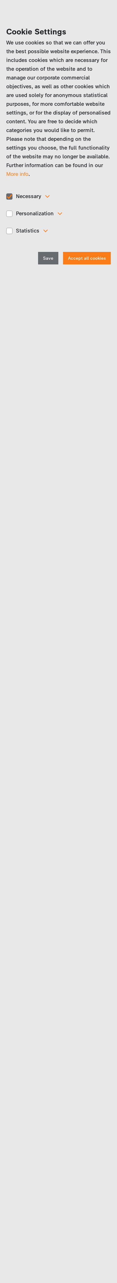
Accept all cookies (87, 258)
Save (48, 258)
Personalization (35, 213)
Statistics (27, 230)
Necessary (28, 196)
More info (17, 174)
